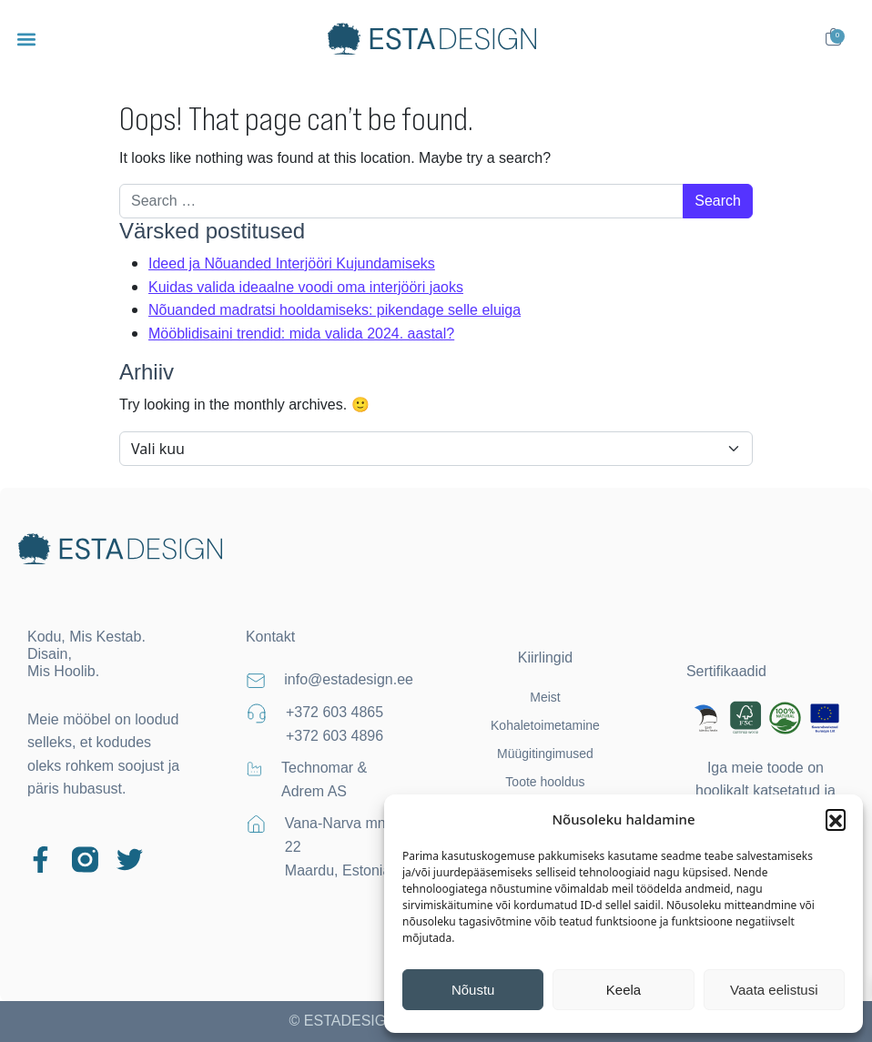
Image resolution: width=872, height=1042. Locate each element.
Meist (545, 697)
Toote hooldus (544, 781)
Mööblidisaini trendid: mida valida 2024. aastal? (301, 333)
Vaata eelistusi (773, 989)
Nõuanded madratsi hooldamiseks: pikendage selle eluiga (334, 310)
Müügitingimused (545, 753)
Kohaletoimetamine (545, 725)
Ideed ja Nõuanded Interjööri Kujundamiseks (291, 263)
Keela (623, 989)
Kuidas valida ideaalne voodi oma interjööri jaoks (305, 287)
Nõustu (473, 989)
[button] (835, 819)
